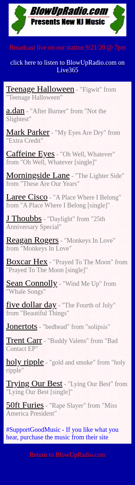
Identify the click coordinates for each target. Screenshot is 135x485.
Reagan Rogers (32, 239)
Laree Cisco (27, 196)
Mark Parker (28, 132)
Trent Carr (24, 340)
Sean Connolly (31, 283)
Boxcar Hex (27, 261)
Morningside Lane (38, 175)
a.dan (15, 110)
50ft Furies (25, 404)
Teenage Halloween (40, 88)
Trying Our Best (34, 383)
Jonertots (21, 326)
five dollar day (31, 304)
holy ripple (25, 361)
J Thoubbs (24, 218)
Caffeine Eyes (30, 153)
